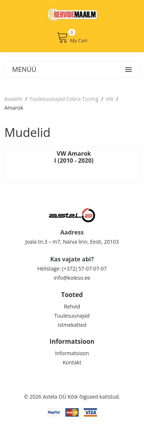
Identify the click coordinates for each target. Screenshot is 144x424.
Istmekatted (72, 324)
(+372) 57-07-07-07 (84, 268)
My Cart (72, 37)
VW (109, 98)
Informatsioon (72, 353)
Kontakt (72, 362)
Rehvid (72, 306)
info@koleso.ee (72, 277)
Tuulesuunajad (72, 315)
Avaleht (13, 98)
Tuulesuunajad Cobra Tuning (63, 98)
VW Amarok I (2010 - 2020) (74, 157)
